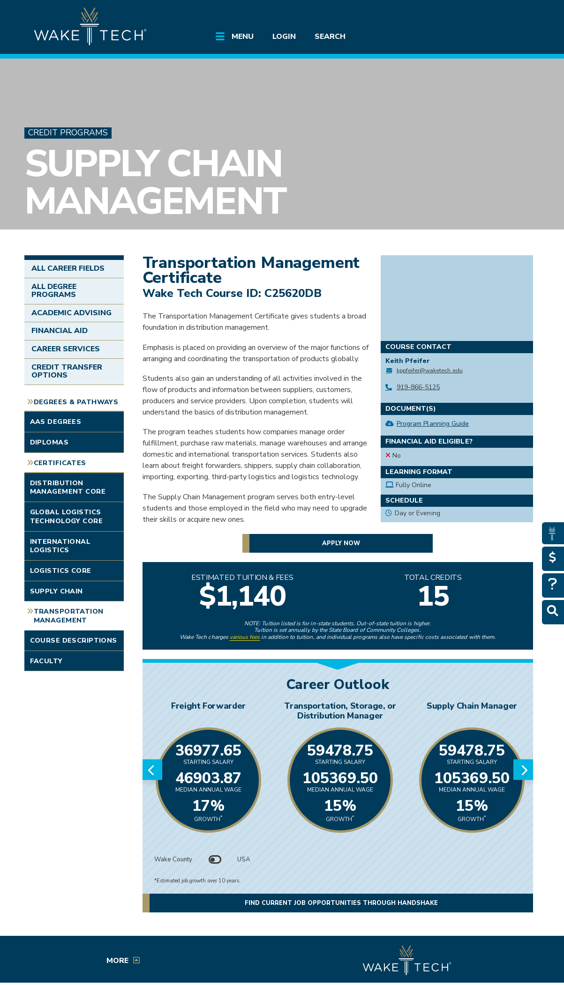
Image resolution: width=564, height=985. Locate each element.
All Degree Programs (53, 290)
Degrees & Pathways (76, 402)
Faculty (46, 661)
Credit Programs (68, 132)
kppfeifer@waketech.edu (430, 370)
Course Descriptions (73, 640)
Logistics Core (60, 570)
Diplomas (49, 442)
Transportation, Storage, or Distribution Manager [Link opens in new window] (340, 710)
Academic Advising (71, 313)
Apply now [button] (341, 543)
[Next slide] (523, 769)
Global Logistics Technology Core (66, 516)
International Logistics (60, 546)
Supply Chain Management (155, 182)
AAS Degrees (56, 421)
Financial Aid (59, 331)
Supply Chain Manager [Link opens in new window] (472, 705)
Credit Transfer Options (67, 371)
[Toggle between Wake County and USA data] (215, 859)
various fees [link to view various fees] (245, 637)
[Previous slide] (152, 769)
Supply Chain (56, 591)
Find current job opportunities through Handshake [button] (341, 903)
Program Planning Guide (433, 423)
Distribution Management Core (67, 487)
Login (284, 36)
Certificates (60, 462)
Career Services (65, 349)
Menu (243, 36)
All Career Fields (68, 268)
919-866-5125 (418, 387)
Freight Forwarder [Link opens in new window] (208, 705)
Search (330, 36)
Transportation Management (69, 616)
